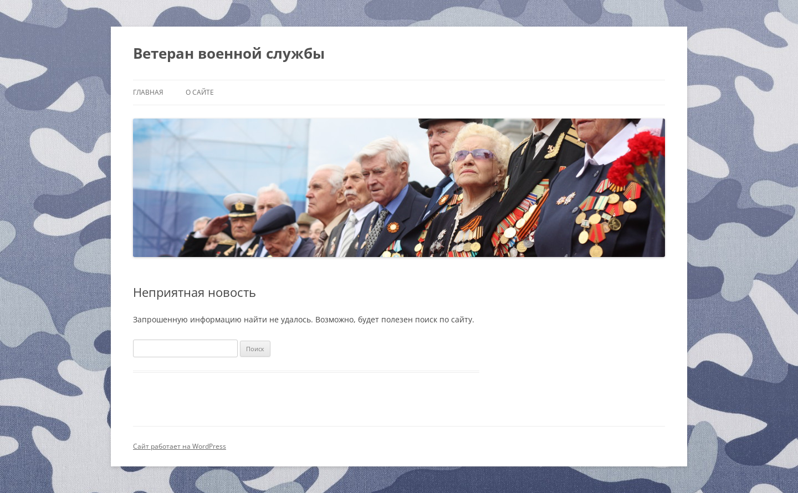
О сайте (200, 92)
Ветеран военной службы (229, 53)
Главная (148, 92)
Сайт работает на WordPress (179, 446)
